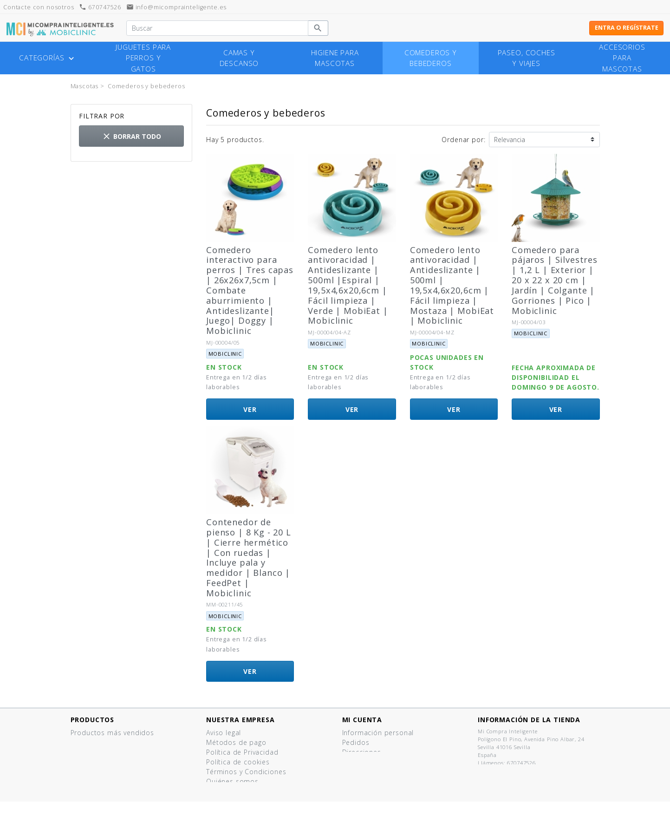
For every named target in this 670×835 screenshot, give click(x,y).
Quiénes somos (232, 781)
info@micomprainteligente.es (176, 7)
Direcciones (361, 752)
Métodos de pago (236, 742)
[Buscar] (217, 28)
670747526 (100, 7)
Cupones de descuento (381, 761)
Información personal (378, 732)
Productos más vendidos (112, 732)
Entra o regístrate (626, 28)
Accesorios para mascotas (622, 57)
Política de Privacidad (242, 752)
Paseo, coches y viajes (526, 58)
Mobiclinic (225, 353)
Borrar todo (131, 136)
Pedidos (356, 742)
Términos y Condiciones (246, 771)
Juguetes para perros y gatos (143, 57)
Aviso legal (223, 732)
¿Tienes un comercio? (242, 791)
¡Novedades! (91, 742)
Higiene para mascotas (335, 58)
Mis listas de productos (382, 771)
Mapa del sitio (230, 810)
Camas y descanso (239, 58)
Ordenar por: (463, 139)
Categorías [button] (47, 58)
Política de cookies (238, 761)
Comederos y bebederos (430, 58)
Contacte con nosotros (245, 800)
